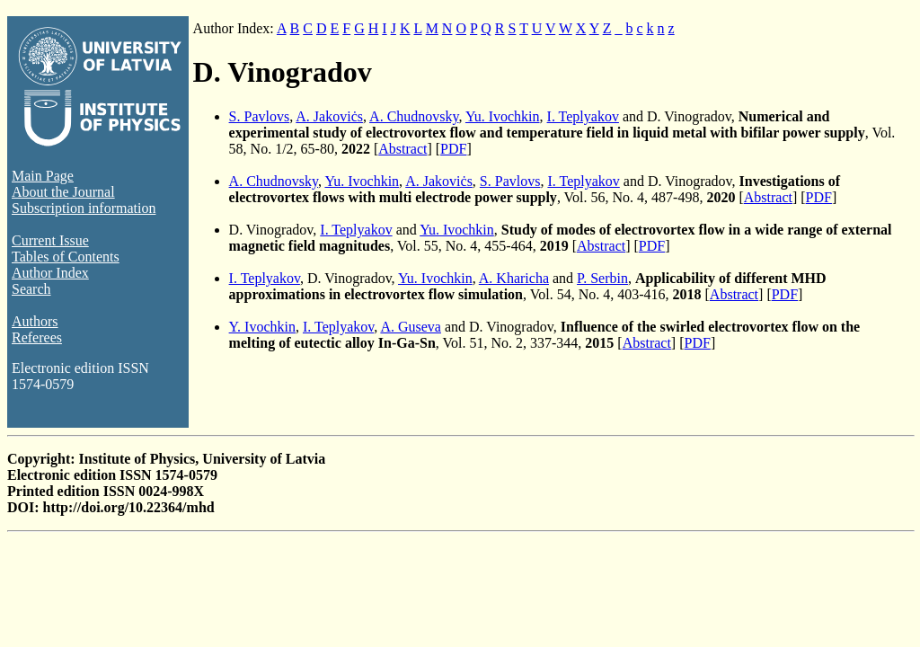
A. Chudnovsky (413, 116)
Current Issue (50, 240)
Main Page (43, 175)
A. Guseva (410, 326)
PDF (453, 148)
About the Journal (63, 191)
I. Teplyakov (583, 116)
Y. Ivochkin (262, 326)
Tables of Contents (65, 256)
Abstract (402, 148)
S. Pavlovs (259, 116)
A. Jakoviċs (329, 116)
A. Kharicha (514, 278)
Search (31, 289)
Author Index (50, 272)
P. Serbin (602, 278)
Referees (37, 337)
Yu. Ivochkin (502, 116)
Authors (35, 321)
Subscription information (83, 208)
